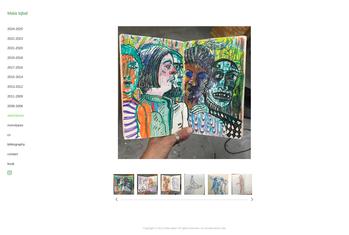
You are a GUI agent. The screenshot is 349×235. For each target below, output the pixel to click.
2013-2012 (15, 86)
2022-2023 (15, 38)
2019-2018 (15, 57)
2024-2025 (15, 29)
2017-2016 (15, 67)
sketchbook (15, 115)
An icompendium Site (212, 228)
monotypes (15, 125)
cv (9, 135)
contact (12, 154)
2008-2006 (15, 106)
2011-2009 (15, 96)
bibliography (16, 144)
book (10, 164)
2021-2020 (15, 48)
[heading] (17, 13)
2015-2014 (15, 77)
